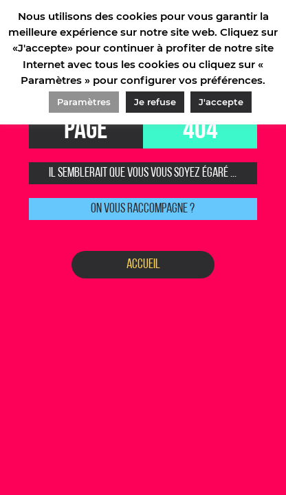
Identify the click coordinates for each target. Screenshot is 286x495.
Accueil (143, 265)
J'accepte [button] (221, 101)
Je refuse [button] (155, 101)
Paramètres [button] (84, 101)
